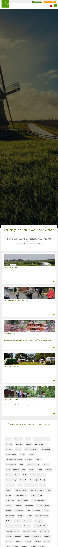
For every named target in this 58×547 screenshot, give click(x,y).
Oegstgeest (17, 536)
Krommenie (9, 505)
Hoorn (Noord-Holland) (36, 490)
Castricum (45, 464)
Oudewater (47, 536)
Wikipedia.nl (30, 247)
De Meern (16, 469)
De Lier (8, 469)
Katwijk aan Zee (10, 500)
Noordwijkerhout (44, 531)
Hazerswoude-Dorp (11, 480)
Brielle (21, 464)
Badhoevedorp (39, 444)
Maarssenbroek (10, 515)
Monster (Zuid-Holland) (42, 515)
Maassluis (20, 515)
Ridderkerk (38, 541)
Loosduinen (36, 510)
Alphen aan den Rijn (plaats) (41, 439)
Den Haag (31, 469)
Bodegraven (28, 459)
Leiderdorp (8, 510)
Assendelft (28, 444)
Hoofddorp (8, 490)
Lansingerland (29, 505)
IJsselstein (8, 495)
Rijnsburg (47, 541)
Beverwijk (22, 454)
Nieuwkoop (27, 526)
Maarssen (46, 510)
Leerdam (39, 505)
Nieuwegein (38, 520)
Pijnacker (18, 541)
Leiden (47, 505)
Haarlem (25, 474)
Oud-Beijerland (36, 536)
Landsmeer (19, 505)
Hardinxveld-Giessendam (38, 474)
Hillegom (42, 485)
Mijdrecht (29, 515)
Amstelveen (9, 444)
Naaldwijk (17, 520)
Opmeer (26, 536)
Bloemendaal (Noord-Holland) (14, 459)
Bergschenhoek (46, 449)
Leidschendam (19, 510)
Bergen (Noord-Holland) (31, 449)
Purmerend (28, 541)
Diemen (40, 469)
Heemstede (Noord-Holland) (37, 480)
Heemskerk (23, 480)
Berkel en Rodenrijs (11, 454)
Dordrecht (48, 469)
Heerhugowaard (10, 485)
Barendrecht (9, 449)
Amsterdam (19, 444)
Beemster (18, 449)
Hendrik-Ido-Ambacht (31, 485)
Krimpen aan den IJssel (38, 500)
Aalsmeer (8, 439)
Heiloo (19, 485)
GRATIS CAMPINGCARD (50, 1)
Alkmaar (28, 439)
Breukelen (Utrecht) (11, 464)
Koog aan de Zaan (23, 500)
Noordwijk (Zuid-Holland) (40, 526)
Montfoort (8, 520)
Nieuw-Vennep (27, 520)
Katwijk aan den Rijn (36, 495)
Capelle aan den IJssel (33, 464)
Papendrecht (9, 541)
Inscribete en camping (37, 1)
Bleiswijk (31, 454)
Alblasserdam (18, 439)
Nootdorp (8, 536)
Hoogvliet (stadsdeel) (20, 490)
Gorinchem (9, 474)
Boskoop (38, 459)
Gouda (17, 474)
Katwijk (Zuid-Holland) (21, 495)
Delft (23, 469)
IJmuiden (48, 490)
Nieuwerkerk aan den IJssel (13, 526)
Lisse (28, 510)
